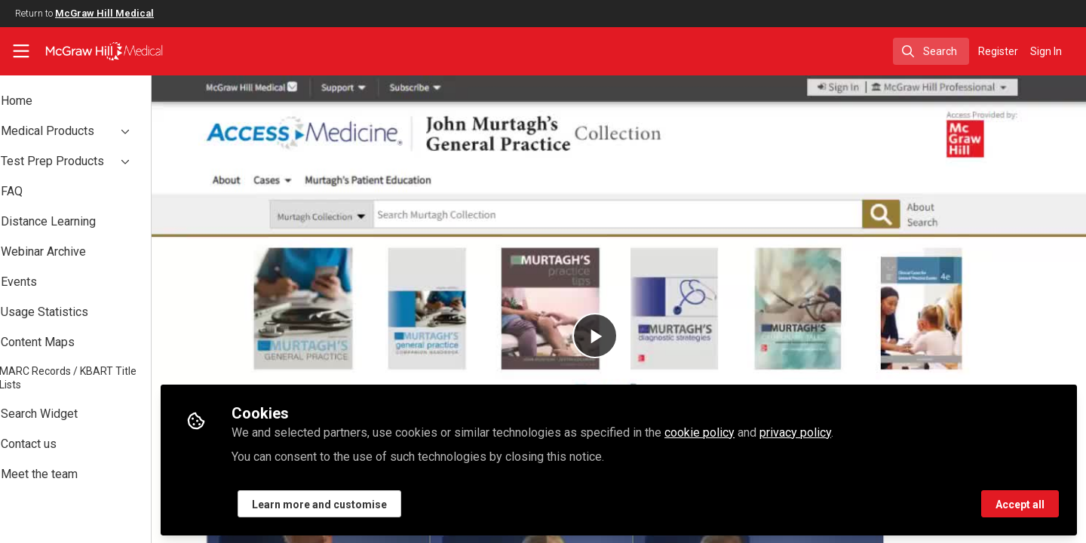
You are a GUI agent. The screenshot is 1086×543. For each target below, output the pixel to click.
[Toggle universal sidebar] (21, 51)
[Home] (94, 51)
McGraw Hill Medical (104, 13)
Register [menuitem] (998, 51)
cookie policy (741, 431)
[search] (931, 51)
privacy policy (837, 431)
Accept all (1020, 503)
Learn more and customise (360, 503)
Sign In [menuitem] (1046, 51)
